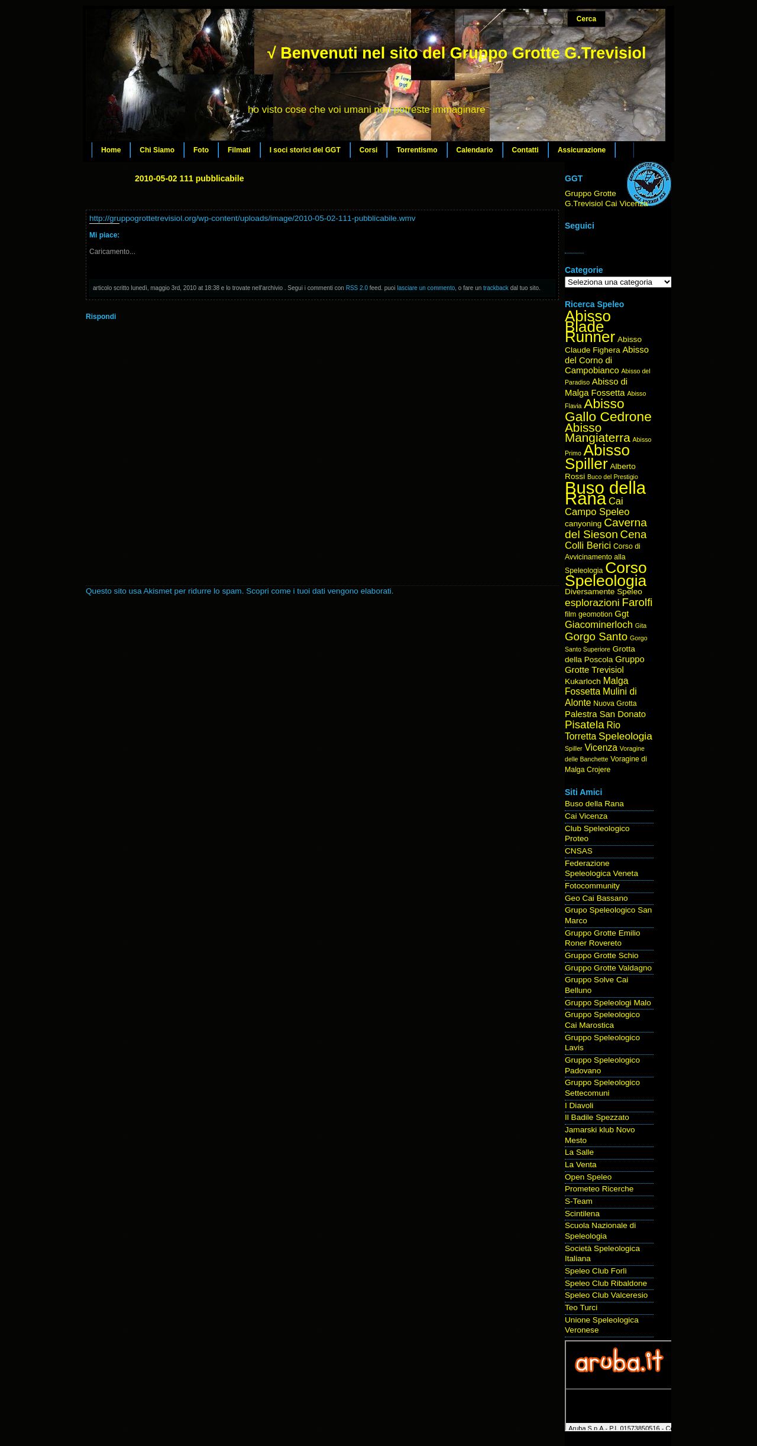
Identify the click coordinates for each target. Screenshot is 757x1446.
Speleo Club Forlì (596, 1270)
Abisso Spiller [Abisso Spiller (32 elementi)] (597, 457)
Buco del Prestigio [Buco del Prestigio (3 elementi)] (612, 476)
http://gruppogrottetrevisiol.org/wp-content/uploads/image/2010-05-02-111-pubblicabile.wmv (252, 218)
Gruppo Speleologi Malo (608, 1002)
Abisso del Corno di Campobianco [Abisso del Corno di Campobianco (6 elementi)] (607, 360)
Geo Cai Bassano (596, 898)
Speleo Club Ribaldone (606, 1283)
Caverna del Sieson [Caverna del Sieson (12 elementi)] (606, 528)
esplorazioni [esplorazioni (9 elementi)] (592, 602)
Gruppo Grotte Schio (602, 955)
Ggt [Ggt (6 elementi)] (621, 613)
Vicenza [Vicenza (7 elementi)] (600, 747)
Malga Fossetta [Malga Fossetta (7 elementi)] (596, 686)
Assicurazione (582, 150)
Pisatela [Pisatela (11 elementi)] (584, 724)
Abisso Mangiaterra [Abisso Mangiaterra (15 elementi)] (597, 433)
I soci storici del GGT (305, 150)
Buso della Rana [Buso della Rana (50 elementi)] (605, 493)
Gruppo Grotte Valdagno (608, 967)
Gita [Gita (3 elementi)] (641, 625)
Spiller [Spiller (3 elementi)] (574, 748)
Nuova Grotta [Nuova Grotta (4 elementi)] (614, 703)
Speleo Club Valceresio (606, 1295)
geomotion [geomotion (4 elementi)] (595, 614)
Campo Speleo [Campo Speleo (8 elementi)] (597, 511)
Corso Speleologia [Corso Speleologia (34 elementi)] (606, 574)
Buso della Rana (594, 803)
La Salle (579, 1152)
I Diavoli (579, 1105)
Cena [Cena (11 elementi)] (633, 534)
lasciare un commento (426, 288)
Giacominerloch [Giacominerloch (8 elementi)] (599, 624)
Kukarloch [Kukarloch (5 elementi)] (583, 681)
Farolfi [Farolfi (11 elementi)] (637, 602)
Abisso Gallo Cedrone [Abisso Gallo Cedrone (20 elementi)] (608, 410)
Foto (201, 150)
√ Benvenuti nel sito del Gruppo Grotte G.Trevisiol (456, 53)
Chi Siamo (157, 150)
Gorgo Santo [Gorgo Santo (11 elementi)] (596, 636)
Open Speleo (588, 1177)
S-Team (579, 1201)
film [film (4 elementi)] (570, 614)
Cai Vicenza (586, 816)
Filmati (239, 150)
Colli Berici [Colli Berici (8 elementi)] (588, 545)
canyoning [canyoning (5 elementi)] (583, 523)
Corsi (369, 150)
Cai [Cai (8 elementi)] (616, 501)
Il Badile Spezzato (597, 1117)
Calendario (475, 150)
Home (111, 150)
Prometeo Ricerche (599, 1188)
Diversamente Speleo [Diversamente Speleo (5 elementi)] (603, 591)
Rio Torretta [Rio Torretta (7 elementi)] (592, 730)
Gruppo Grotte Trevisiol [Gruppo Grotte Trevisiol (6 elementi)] (605, 664)
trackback (496, 288)
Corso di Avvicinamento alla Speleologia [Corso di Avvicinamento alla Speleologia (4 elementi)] (602, 558)
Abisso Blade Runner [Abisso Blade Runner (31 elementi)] (590, 326)
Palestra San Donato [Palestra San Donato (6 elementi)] (605, 714)
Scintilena (582, 1213)
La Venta (581, 1164)
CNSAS (579, 850)
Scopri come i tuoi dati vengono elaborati (319, 591)
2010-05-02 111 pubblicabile (189, 178)
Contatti (525, 150)
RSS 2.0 (357, 288)
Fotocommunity (592, 885)
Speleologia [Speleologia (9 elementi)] (625, 736)
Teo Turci (581, 1307)
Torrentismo (416, 150)
